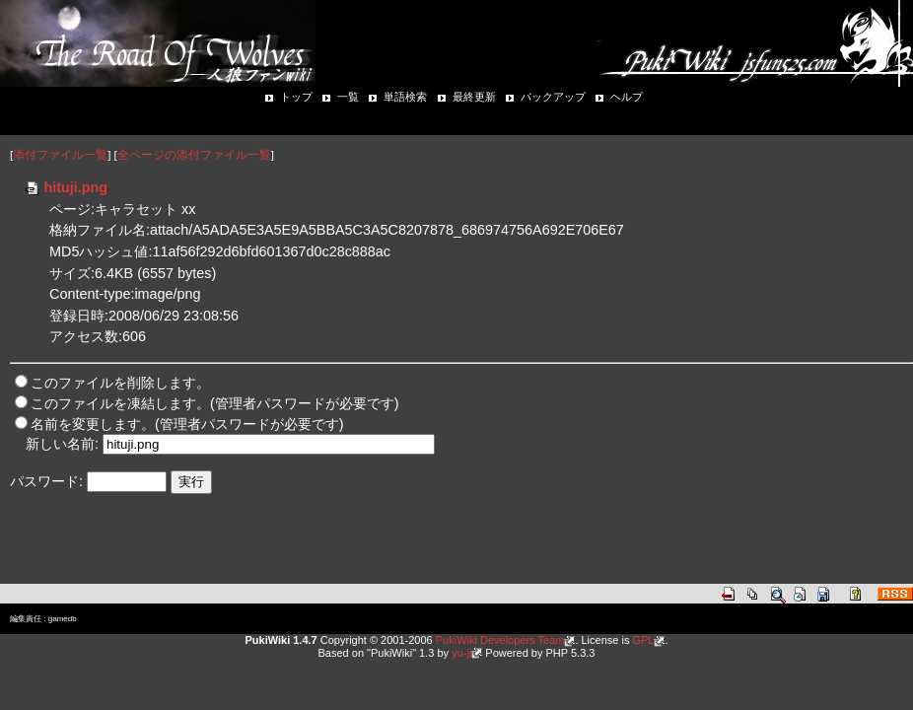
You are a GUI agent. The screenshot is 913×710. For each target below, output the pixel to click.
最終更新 (474, 97)
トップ (296, 97)
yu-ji (461, 653)
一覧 (348, 97)
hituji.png (65, 187)
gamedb (62, 618)
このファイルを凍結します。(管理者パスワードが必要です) (215, 403)
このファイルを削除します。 (120, 382)
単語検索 (405, 97)
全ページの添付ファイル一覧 (194, 155)
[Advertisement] (240, 551)
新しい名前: (62, 444)
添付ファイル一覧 (60, 155)
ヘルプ (626, 97)
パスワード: (46, 481)
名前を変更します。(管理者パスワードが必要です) (187, 424)
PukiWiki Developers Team (500, 640)
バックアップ (553, 97)
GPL (643, 640)
